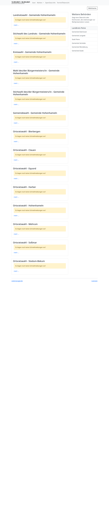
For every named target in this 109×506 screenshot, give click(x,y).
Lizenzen (95, 281)
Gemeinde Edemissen (79, 32)
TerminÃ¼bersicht (63, 3)
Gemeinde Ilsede (78, 51)
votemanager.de (17, 281)
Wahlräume (92, 8)
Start (34, 3)
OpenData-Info (50, 3)
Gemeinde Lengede (78, 36)
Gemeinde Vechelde (79, 43)
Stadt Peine (76, 39)
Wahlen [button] (40, 3)
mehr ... (16, 25)
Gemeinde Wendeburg (79, 47)
